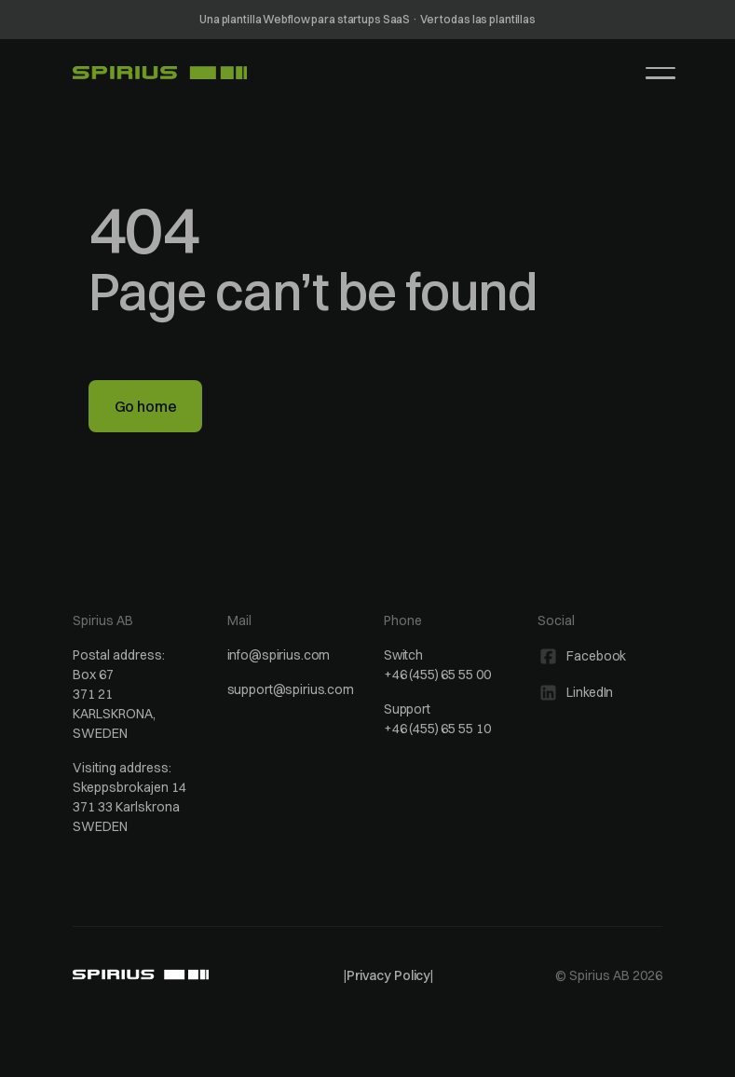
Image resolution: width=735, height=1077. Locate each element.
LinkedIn (589, 692)
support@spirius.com (290, 689)
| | (388, 976)
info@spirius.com (279, 655)
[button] (660, 72)
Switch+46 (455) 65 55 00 (437, 665)
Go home (146, 406)
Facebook (596, 656)
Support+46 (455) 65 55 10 (437, 719)
